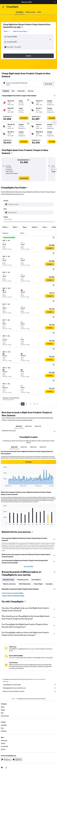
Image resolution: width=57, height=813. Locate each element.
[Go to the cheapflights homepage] (13, 7)
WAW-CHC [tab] (38, 426)
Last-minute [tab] (21, 91)
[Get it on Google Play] (6, 759)
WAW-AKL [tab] (19, 426)
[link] (24, 178)
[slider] (54, 222)
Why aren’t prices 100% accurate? (29, 691)
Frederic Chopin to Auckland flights (12, 593)
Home (13, 698)
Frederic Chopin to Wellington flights (13, 595)
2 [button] (26, 404)
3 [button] (30, 404)
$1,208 (17, 27)
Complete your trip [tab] (22, 579)
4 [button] (34, 404)
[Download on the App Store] (17, 759)
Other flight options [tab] (25, 584)
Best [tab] (13, 91)
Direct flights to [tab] (36, 579)
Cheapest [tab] (6, 91)
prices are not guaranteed (39, 679)
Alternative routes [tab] (8, 579)
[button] (55, 2)
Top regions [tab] (49, 584)
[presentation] (22, 27)
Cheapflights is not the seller (29, 685)
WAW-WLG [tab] (28, 426)
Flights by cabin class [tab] (9, 584)
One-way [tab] (31, 91)
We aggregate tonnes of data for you (29, 688)
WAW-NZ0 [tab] (14, 447)
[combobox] (7, 31)
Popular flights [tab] (38, 584)
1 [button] (22, 404)
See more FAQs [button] (28, 566)
